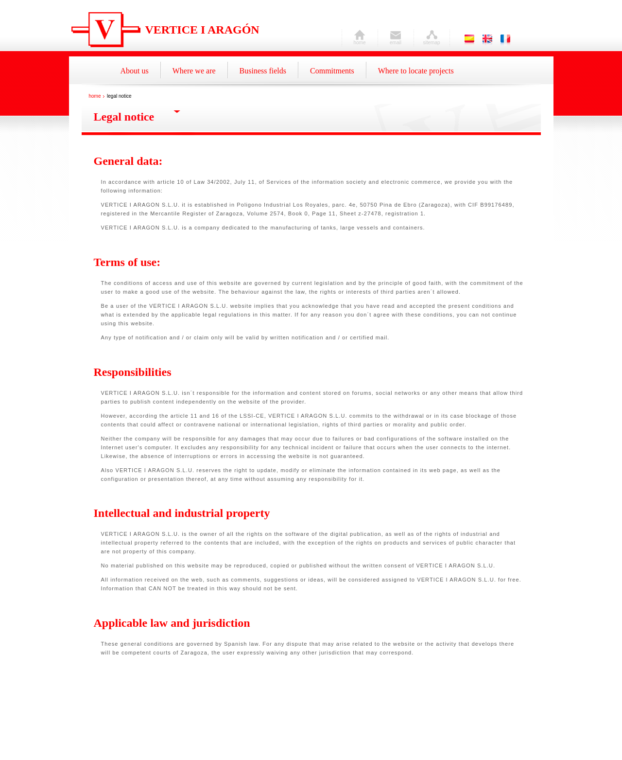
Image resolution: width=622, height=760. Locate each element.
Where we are (194, 71)
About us (135, 71)
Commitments (332, 71)
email (395, 40)
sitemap (431, 40)
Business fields (263, 71)
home (359, 40)
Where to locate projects (416, 71)
